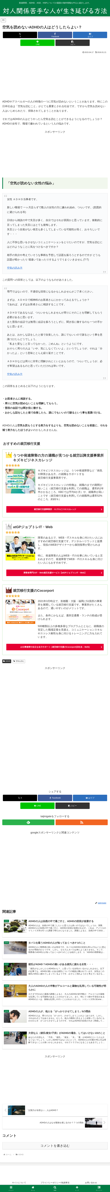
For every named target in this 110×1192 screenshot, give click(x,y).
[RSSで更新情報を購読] (82, 822)
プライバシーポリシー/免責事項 (55, 1183)
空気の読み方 (14, 267)
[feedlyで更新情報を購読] (28, 822)
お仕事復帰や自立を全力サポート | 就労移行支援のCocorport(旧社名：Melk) (55, 647)
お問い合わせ (91, 1183)
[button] (72, 43)
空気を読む (18, 661)
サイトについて (19, 1183)
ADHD (6, 661)
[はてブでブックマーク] (90, 35)
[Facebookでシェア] (55, 35)
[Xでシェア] (20, 35)
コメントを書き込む (55, 1146)
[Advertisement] (55, 76)
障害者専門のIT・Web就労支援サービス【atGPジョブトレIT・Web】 (55, 573)
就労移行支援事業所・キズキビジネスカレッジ (55, 509)
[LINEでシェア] (37, 43)
